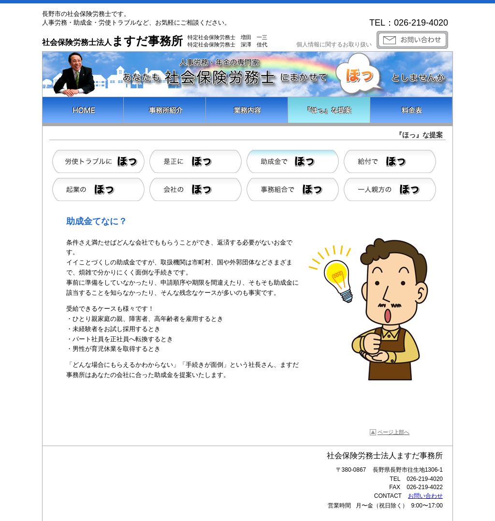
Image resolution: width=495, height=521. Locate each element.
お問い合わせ (425, 495)
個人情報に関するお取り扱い (334, 44)
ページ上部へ (393, 432)
